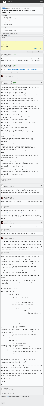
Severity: (6, 24)
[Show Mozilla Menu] (4, 2)
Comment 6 (6, 221)
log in (7, 395)
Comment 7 (6, 229)
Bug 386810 (8, 8)
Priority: (6, 22)
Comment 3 (6, 186)
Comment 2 (6, 83)
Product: (6, 17)
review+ (7, 46)
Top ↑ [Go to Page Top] (2, 401)
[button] (40, 2)
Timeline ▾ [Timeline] (40, 51)
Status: (6, 29)
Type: (7, 20)
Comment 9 (6, 252)
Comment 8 (6, 236)
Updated (5, 76)
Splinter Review (39, 48)
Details (32, 48)
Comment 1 (6, 66)
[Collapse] (42, 55)
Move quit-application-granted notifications (10, 42)
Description (6, 55)
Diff (35, 48)
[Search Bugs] (36, 2)
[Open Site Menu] (2, 2)
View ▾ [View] (41, 4)
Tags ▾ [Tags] (35, 51)
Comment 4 (6, 198)
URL (8, 35)
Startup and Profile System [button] (14, 18)
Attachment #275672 (5, 72)
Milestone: (6, 30)
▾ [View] (37, 4)
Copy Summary (33, 4)
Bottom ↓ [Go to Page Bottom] (29, 51)
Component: (5, 18)
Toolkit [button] (10, 17)
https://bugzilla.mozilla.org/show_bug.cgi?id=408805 (16, 212)
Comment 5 (6, 207)
